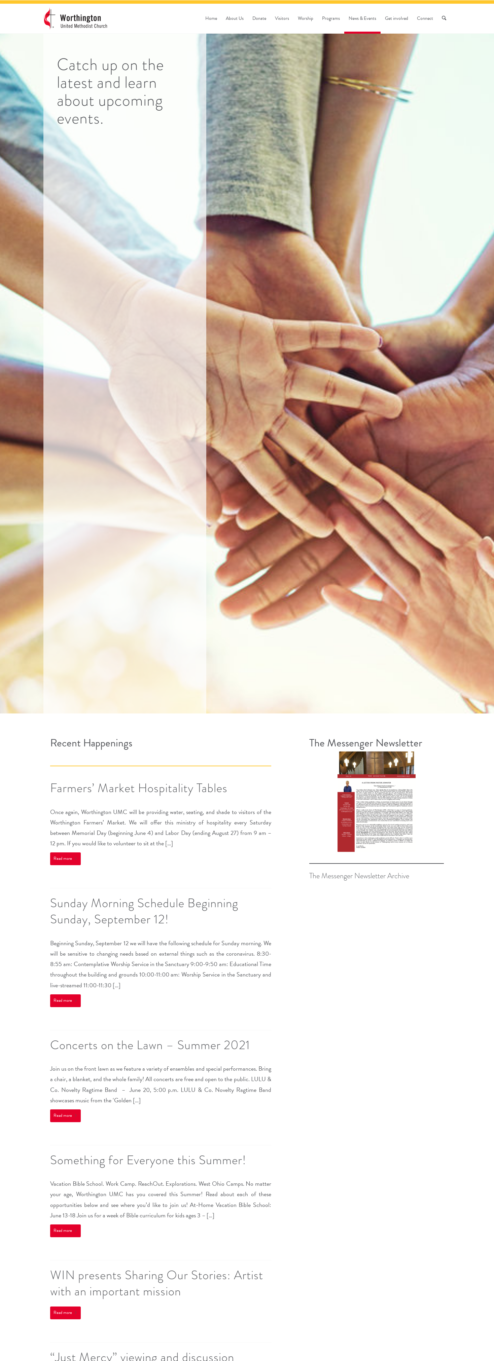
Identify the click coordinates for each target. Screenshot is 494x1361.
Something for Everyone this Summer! (148, 1160)
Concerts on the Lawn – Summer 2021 (150, 1045)
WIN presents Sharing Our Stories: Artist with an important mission (156, 1283)
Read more (65, 858)
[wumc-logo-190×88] (75, 18)
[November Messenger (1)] (377, 801)
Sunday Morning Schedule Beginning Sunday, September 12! (144, 911)
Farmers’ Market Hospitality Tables (138, 788)
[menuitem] (211, 18)
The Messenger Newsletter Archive (359, 876)
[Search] (444, 18)
